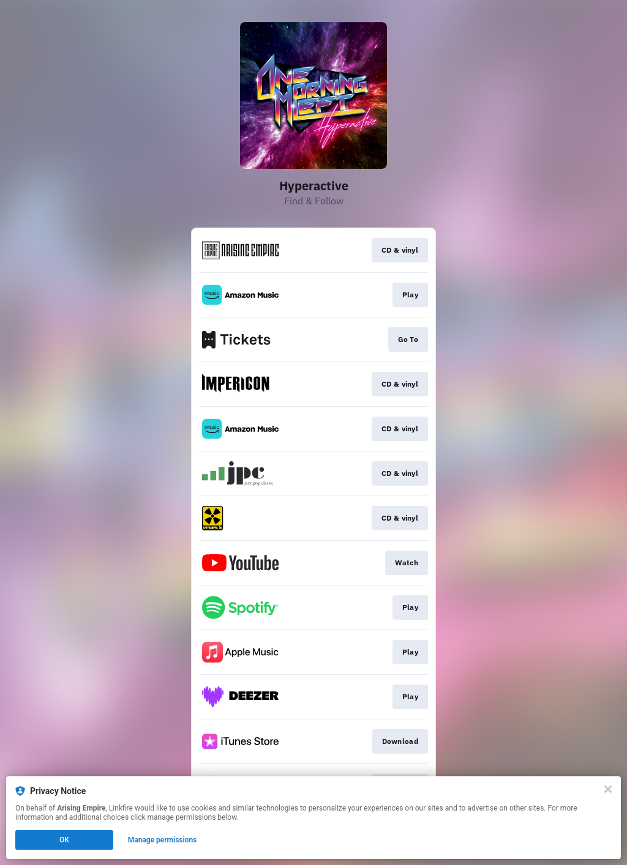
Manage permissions (162, 840)
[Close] (608, 789)
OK (64, 840)
